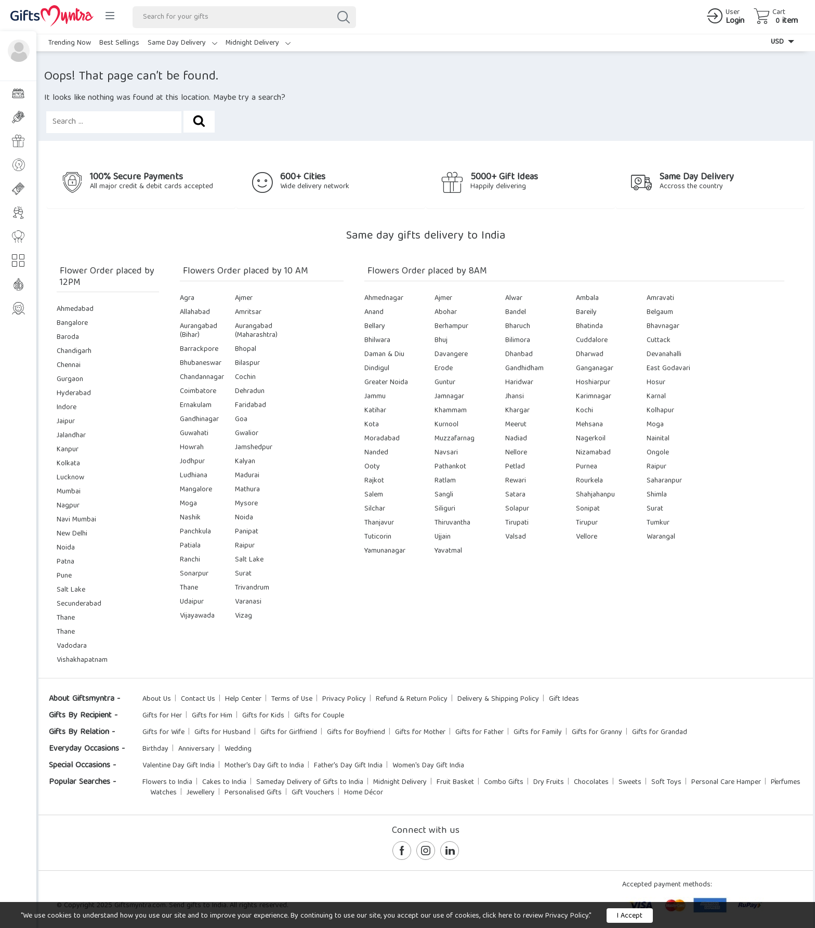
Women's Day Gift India (428, 766)
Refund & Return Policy (412, 699)
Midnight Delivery (258, 43)
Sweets (630, 782)
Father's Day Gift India (348, 766)
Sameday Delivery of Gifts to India (309, 782)
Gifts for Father (479, 732)
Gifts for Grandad (659, 732)
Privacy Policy (344, 699)
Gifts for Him (212, 716)
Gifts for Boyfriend (356, 732)
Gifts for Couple (319, 716)
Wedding (238, 749)
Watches (163, 793)
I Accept (629, 916)
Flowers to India (167, 782)
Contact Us (198, 699)
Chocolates (591, 782)
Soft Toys (666, 782)
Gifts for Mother (420, 732)
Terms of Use (291, 699)
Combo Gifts (503, 782)
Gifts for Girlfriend (288, 732)
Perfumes (785, 782)
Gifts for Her (162, 716)
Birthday (155, 749)
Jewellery (201, 793)
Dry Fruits (548, 782)
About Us (156, 699)
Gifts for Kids (263, 716)
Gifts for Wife (163, 732)
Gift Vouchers (313, 793)
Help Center (243, 699)
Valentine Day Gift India (178, 766)
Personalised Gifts (253, 793)
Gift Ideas (564, 699)
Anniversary (196, 749)
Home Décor (363, 793)
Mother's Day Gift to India (264, 766)
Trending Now (69, 43)
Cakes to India (224, 782)
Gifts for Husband (222, 732)
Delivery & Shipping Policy (498, 699)
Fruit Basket (455, 782)
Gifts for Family (538, 732)
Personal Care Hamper (726, 782)
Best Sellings (119, 43)
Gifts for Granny (597, 732)
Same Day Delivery (182, 43)
